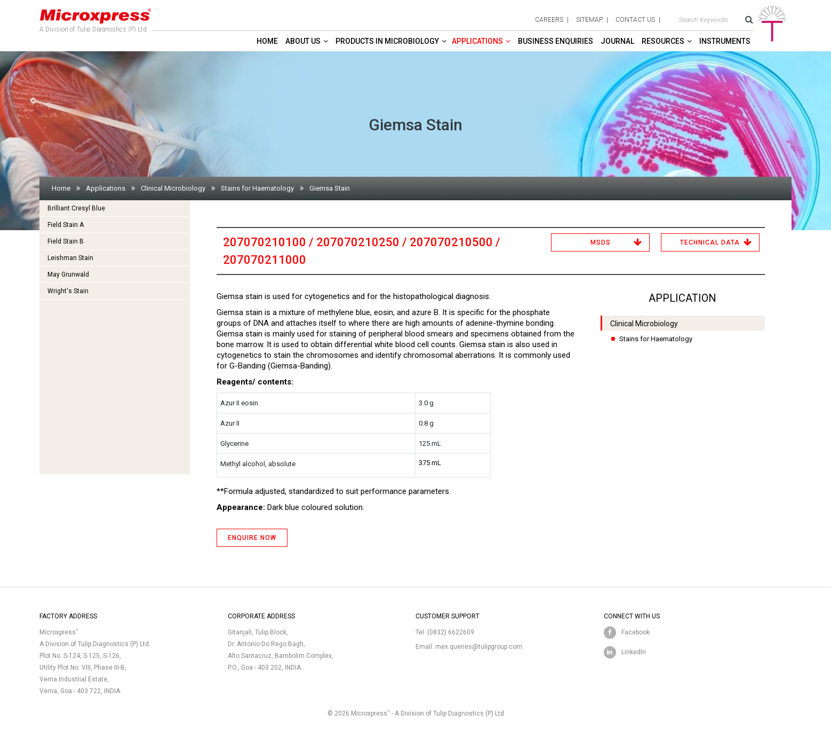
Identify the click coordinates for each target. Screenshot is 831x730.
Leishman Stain (70, 258)
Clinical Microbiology (173, 188)
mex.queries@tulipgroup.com (478, 646)
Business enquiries (555, 41)
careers (549, 19)
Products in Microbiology (387, 41)
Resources (663, 41)
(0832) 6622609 (450, 632)
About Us (303, 41)
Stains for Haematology (257, 188)
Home (267, 41)
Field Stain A (65, 225)
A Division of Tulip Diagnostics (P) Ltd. (95, 18)
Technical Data (710, 242)
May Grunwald (68, 274)
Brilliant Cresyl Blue (76, 208)
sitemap (589, 19)
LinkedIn (633, 652)
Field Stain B (65, 241)
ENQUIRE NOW (252, 537)
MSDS (600, 242)
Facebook (635, 632)
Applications (477, 41)
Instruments (724, 41)
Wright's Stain (68, 291)
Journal (617, 41)
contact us (635, 19)
